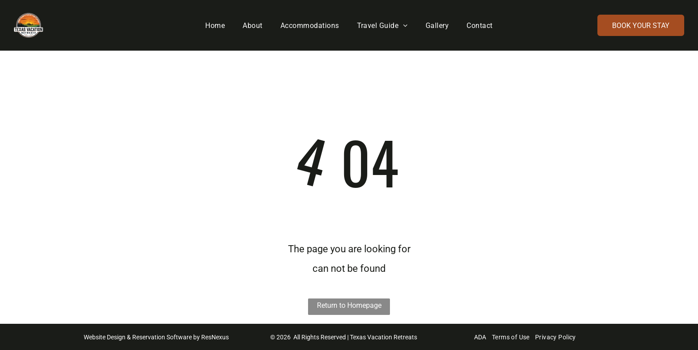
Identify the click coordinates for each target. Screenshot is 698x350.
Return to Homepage (349, 305)
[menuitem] (215, 25)
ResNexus (215, 337)
